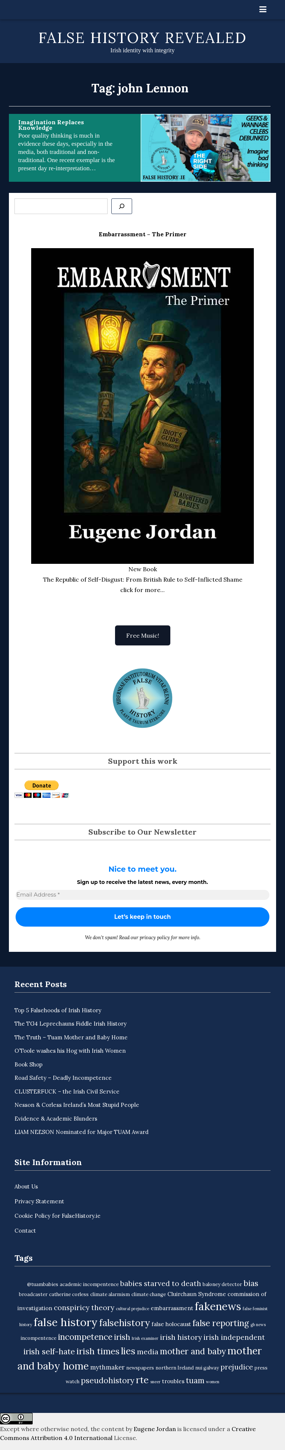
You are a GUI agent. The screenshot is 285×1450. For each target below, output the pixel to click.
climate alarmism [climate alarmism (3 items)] (110, 1294)
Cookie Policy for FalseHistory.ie (57, 1215)
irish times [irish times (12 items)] (97, 1351)
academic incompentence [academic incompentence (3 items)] (89, 1284)
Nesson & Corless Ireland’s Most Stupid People (76, 1104)
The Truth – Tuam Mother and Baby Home (71, 1037)
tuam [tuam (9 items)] (195, 1380)
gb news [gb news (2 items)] (258, 1324)
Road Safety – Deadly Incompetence (63, 1077)
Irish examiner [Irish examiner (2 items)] (145, 1338)
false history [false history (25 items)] (66, 1322)
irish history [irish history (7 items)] (181, 1337)
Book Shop (28, 1064)
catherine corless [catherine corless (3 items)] (69, 1294)
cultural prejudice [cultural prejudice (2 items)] (132, 1308)
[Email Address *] (142, 895)
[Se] (121, 206)
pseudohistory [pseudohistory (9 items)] (107, 1380)
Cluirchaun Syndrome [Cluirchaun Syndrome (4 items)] (196, 1294)
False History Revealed (143, 37)
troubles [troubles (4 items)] (173, 1381)
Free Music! (142, 635)
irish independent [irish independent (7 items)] (234, 1337)
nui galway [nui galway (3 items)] (207, 1368)
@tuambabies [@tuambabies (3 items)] (42, 1284)
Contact (25, 1230)
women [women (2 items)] (212, 1381)
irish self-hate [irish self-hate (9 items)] (49, 1352)
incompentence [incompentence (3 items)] (38, 1338)
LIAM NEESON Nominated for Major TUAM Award (81, 1131)
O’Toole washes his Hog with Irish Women (70, 1050)
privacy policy (155, 937)
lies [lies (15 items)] (128, 1351)
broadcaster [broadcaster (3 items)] (33, 1294)
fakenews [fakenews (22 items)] (218, 1306)
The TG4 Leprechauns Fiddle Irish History (70, 1023)
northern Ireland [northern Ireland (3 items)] (174, 1368)
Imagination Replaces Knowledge (51, 124)
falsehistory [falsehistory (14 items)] (124, 1323)
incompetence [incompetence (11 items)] (85, 1336)
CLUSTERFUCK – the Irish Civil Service (66, 1091)
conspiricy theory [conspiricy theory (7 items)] (84, 1307)
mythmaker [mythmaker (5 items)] (107, 1367)
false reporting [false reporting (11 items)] (221, 1323)
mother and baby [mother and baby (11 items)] (193, 1351)
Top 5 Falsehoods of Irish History (57, 1010)
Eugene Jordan (155, 1429)
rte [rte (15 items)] (142, 1380)
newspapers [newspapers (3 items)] (140, 1368)
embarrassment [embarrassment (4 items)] (172, 1308)
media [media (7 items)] (147, 1351)
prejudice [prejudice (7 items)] (236, 1366)
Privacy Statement (39, 1201)
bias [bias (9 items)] (250, 1283)
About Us (26, 1186)
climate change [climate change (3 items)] (148, 1294)
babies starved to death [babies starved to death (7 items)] (160, 1283)
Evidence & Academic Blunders (55, 1118)
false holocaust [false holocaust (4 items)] (171, 1324)
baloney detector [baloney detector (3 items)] (222, 1284)
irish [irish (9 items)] (122, 1337)
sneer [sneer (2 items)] (155, 1381)
